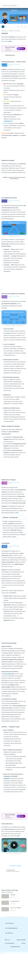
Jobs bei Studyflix (20, 940)
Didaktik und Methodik (14, 30)
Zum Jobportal (8, 933)
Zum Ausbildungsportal (10, 928)
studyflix (15, 2)
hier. (17, 513)
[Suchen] (25, 5)
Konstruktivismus (9, 674)
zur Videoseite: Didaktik (14, 865)
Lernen (8, 333)
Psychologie (4, 30)
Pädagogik (7, 778)
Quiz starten (21, 48)
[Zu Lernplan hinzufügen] (18, 26)
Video (10, 41)
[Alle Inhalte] (2, 2)
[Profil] (26, 2)
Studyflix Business (14, 946)
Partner (22, 943)
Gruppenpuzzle (8, 121)
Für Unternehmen (8, 943)
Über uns (5, 940)
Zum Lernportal (8, 923)
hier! (18, 836)
